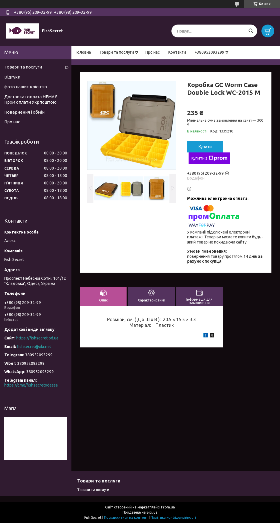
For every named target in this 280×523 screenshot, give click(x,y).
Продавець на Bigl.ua (140, 512)
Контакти (177, 52)
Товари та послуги (116, 52)
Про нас (152, 52)
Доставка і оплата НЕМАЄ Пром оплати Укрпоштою (30, 99)
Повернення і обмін (24, 112)
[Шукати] (250, 31)
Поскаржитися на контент (126, 517)
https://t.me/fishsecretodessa (31, 385)
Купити (205, 146)
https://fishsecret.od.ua (37, 338)
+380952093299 (209, 52)
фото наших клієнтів (25, 86)
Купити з (209, 158)
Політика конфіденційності (173, 517)
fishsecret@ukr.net (34, 346)
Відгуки (12, 77)
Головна (83, 52)
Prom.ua (168, 507)
